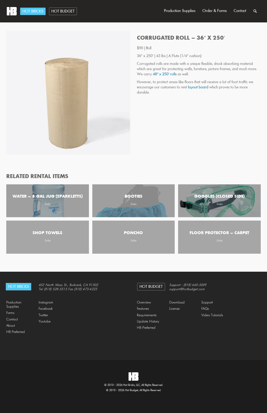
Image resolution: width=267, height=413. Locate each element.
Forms (10, 313)
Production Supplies (180, 11)
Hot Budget (63, 11)
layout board (198, 87)
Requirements (146, 315)
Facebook (46, 309)
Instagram (46, 302)
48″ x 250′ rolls (165, 74)
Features (143, 309)
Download (177, 302)
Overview (144, 302)
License (174, 309)
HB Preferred (15, 332)
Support (207, 302)
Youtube (45, 321)
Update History (148, 321)
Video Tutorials (212, 315)
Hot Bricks (32, 11)
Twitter (43, 315)
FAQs (205, 309)
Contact (240, 11)
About (10, 325)
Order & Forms (214, 11)
